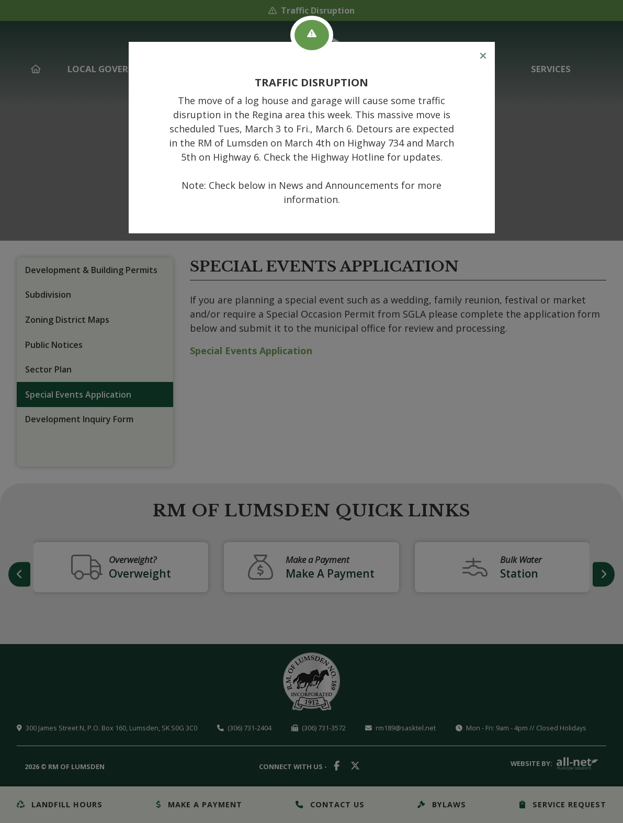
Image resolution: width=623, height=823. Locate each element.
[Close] (483, 56)
